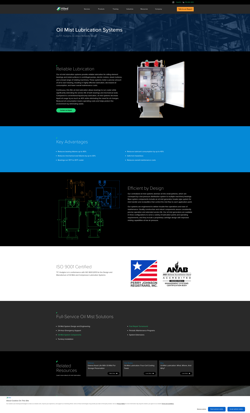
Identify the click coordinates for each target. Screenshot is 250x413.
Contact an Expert (66, 110)
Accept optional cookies (236, 410)
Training (115, 9)
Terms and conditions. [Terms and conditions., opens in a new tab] (168, 404)
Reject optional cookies (216, 410)
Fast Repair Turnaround (138, 326)
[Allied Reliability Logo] (62, 9)
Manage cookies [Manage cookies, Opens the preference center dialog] (201, 410)
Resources (144, 9)
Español (178, 2)
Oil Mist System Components (69, 335)
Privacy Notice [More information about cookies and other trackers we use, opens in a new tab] (121, 404)
